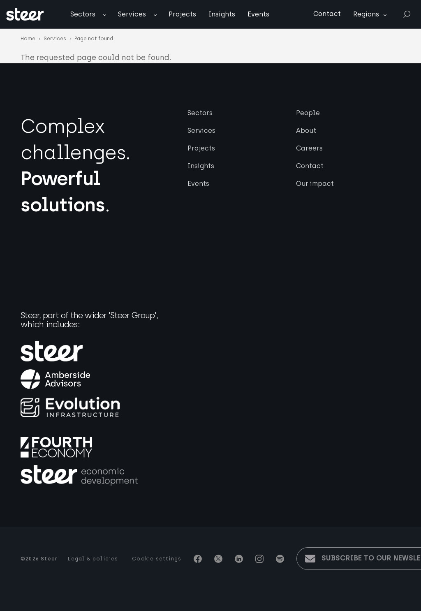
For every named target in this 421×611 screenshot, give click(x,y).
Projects (182, 14)
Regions (366, 14)
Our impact (315, 183)
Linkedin (239, 559)
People (308, 113)
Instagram (259, 559)
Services (132, 14)
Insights (221, 14)
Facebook (198, 559)
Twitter (218, 559)
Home (28, 39)
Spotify (280, 559)
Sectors (82, 14)
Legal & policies (93, 559)
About (306, 130)
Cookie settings (156, 559)
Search (406, 14)
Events (258, 14)
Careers (309, 148)
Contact (327, 14)
